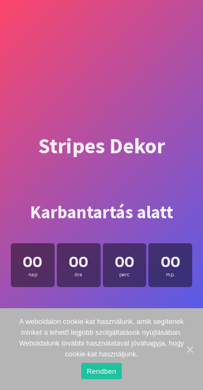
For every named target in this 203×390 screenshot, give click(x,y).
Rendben (101, 371)
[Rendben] (189, 349)
